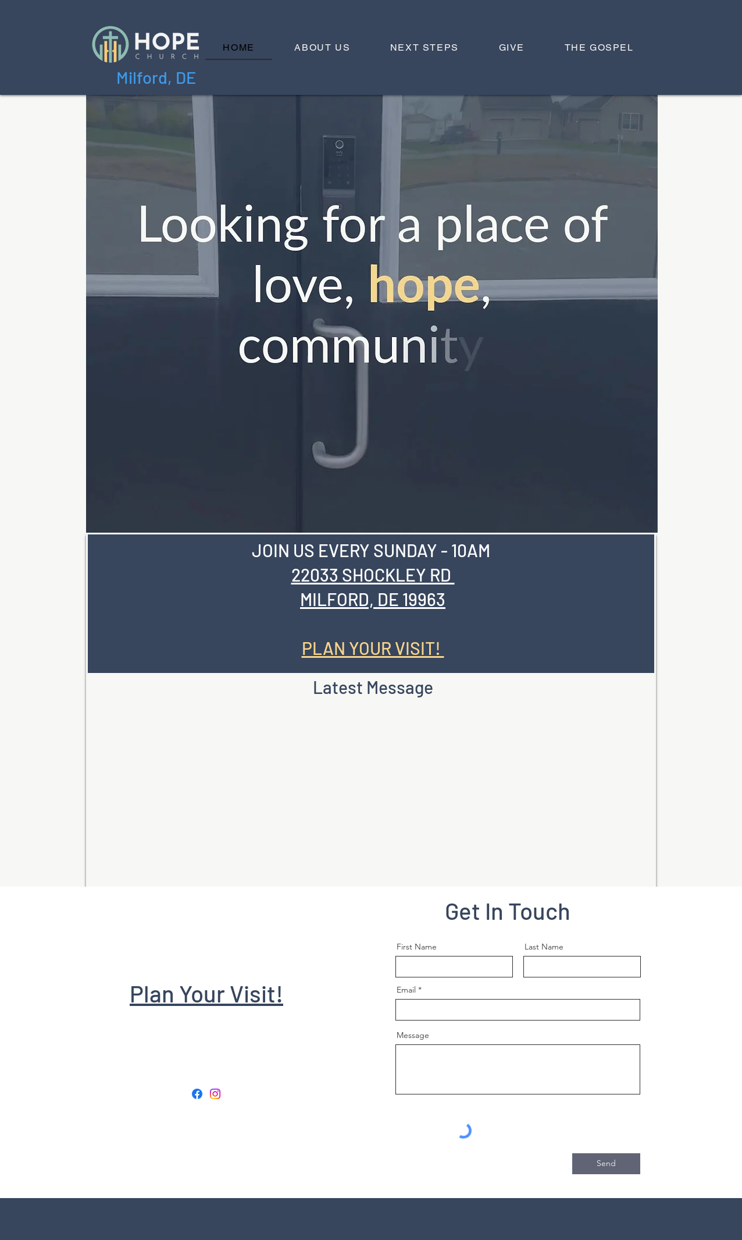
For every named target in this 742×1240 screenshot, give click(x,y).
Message (413, 1035)
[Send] (606, 1163)
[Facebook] (197, 1094)
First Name (417, 947)
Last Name (544, 947)
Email (406, 990)
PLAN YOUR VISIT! (373, 647)
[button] (322, 48)
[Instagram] (215, 1094)
